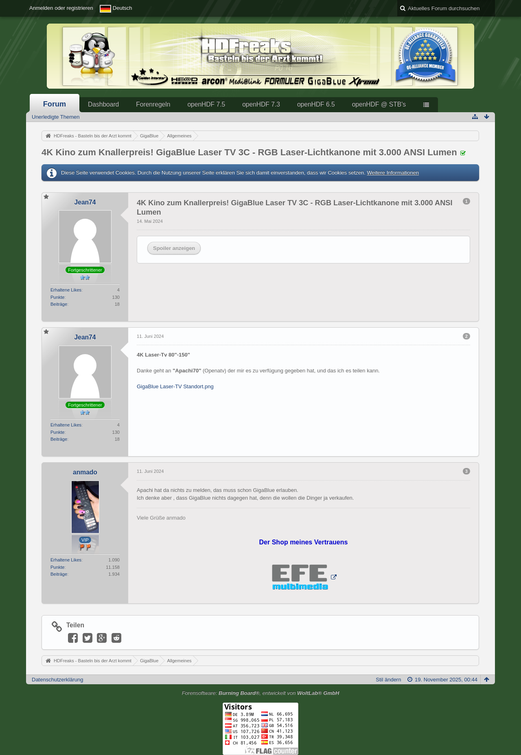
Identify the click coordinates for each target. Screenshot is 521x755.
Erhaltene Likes (65, 289)
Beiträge (58, 304)
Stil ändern (388, 680)
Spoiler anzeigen (174, 248)
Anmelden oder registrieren (61, 8)
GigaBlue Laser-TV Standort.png (175, 386)
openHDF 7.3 (261, 104)
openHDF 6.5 (316, 104)
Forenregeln (153, 104)
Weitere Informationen (393, 173)
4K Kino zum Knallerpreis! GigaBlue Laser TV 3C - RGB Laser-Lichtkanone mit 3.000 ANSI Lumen (249, 152)
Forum (54, 104)
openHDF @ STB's (379, 104)
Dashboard (103, 104)
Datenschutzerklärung (57, 680)
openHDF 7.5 (206, 104)
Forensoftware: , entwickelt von (260, 693)
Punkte (57, 297)
